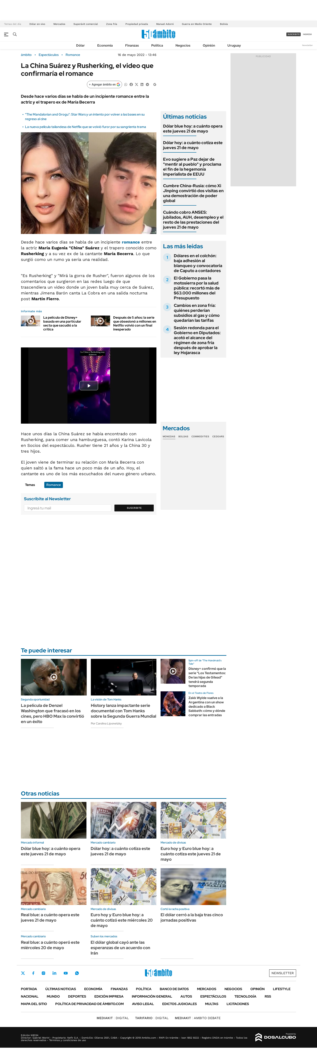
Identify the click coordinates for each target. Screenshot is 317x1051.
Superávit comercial (85, 24)
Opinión (209, 45)
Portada (29, 989)
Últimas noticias (60, 989)
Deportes (77, 996)
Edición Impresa (109, 996)
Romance (73, 55)
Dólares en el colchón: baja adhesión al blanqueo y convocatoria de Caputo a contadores (198, 263)
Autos (186, 996)
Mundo (53, 996)
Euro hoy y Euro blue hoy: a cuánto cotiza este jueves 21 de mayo (191, 854)
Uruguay (234, 45)
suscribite (294, 34)
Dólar (80, 45)
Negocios (182, 45)
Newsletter (307, 45)
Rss (268, 996)
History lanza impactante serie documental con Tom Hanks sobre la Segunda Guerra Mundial (123, 711)
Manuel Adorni (165, 24)
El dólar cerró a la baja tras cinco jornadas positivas (192, 917)
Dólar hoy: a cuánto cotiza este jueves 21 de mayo (193, 145)
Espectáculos (49, 55)
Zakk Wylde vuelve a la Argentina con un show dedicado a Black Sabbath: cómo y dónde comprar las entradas (207, 706)
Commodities (200, 436)
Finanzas (132, 45)
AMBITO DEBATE (198, 1018)
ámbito (26, 55)
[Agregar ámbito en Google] (104, 84)
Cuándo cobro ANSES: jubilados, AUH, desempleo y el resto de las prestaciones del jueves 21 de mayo (193, 220)
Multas (211, 1004)
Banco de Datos (174, 989)
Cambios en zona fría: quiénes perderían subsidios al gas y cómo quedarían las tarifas (197, 313)
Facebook (33, 973)
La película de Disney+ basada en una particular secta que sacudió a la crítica (62, 323)
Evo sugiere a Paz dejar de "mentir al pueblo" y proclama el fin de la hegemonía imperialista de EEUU (192, 167)
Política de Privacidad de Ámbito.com (89, 1004)
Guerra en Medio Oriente (197, 24)
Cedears (218, 436)
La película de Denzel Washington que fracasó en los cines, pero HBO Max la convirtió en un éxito (52, 713)
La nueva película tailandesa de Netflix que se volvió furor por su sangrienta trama (85, 127)
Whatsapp (77, 973)
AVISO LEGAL (143, 1004)
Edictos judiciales (179, 1004)
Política (157, 45)
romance (131, 242)
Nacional (29, 996)
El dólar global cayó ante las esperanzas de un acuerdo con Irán (120, 948)
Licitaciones (238, 1004)
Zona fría (111, 24)
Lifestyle (282, 989)
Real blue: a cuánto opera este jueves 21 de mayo (50, 917)
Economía (105, 45)
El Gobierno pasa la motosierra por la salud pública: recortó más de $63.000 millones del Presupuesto (197, 288)
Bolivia (224, 24)
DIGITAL (113, 1018)
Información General (152, 996)
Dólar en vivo (37, 24)
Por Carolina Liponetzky (106, 723)
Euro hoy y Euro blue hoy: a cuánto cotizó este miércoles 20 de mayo (122, 920)
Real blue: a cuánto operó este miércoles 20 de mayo (50, 945)
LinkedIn (54, 973)
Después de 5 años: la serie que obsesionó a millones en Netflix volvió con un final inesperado (134, 323)
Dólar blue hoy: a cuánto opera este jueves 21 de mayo (192, 128)
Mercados (59, 24)
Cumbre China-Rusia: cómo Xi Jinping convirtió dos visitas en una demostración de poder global (193, 193)
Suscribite (134, 507)
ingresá (307, 34)
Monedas (169, 436)
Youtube (66, 973)
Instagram (43, 973)
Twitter (23, 973)
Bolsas (183, 436)
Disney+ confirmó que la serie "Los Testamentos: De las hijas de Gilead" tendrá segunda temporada (207, 677)
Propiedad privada (136, 24)
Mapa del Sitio (34, 1004)
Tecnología (245, 996)
